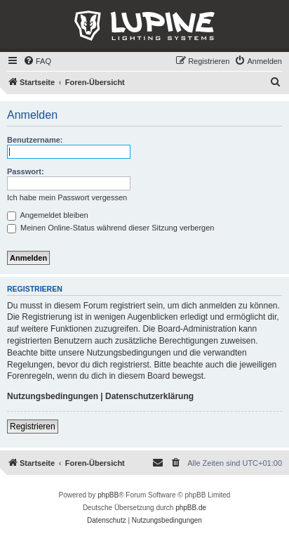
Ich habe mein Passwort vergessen (67, 197)
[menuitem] (37, 61)
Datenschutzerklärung (149, 396)
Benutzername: (34, 140)
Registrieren (32, 426)
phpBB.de (190, 508)
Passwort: (25, 171)
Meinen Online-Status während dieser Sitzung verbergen (110, 227)
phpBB (108, 495)
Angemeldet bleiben (47, 215)
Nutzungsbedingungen (52, 396)
